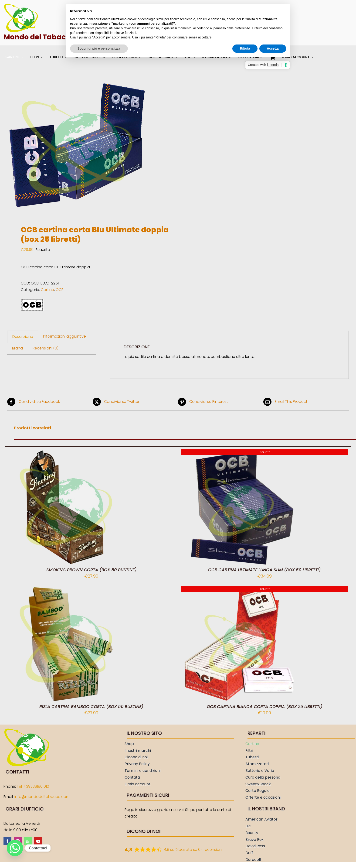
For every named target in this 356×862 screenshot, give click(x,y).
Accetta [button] (273, 48)
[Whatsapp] (15, 848)
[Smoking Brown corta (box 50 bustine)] (66, 452)
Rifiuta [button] (245, 48)
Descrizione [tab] (22, 336)
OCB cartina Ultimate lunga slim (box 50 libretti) (264, 570)
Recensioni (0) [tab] (45, 348)
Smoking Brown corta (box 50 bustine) (91, 570)
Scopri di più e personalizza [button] (99, 48)
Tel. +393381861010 (33, 786)
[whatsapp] (28, 841)
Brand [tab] (17, 348)
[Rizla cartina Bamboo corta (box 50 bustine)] (66, 589)
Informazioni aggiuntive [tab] (64, 336)
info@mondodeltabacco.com (42, 796)
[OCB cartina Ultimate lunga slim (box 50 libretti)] (239, 452)
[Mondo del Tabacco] (20, 5)
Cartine (47, 289)
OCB (60, 289)
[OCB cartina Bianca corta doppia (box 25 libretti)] (239, 589)
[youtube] (38, 841)
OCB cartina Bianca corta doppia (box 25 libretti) (264, 706)
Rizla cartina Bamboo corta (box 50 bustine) (91, 706)
